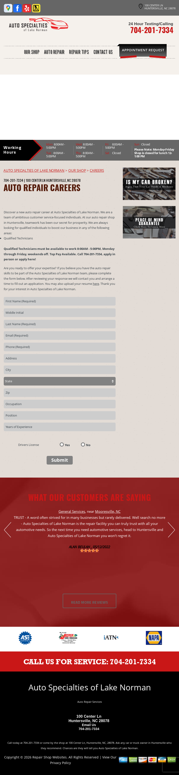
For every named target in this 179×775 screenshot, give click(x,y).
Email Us (89, 725)
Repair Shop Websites (49, 757)
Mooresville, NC (107, 511)
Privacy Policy (60, 763)
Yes (67, 445)
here (96, 284)
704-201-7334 (151, 29)
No (88, 445)
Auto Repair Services (89, 701)
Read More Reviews (89, 603)
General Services (72, 511)
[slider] (89, 550)
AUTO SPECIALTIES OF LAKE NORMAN (33, 170)
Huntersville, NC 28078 (63, 180)
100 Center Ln (35, 180)
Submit (59, 460)
